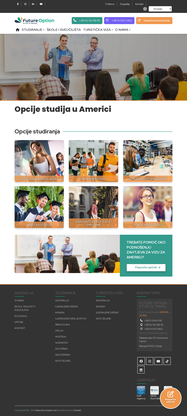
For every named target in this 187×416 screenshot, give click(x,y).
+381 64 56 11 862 (151, 328)
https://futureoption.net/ (46, 410)
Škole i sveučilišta (64, 30)
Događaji (125, 4)
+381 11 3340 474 (150, 320)
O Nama (109, 4)
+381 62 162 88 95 (151, 324)
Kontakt (139, 4)
